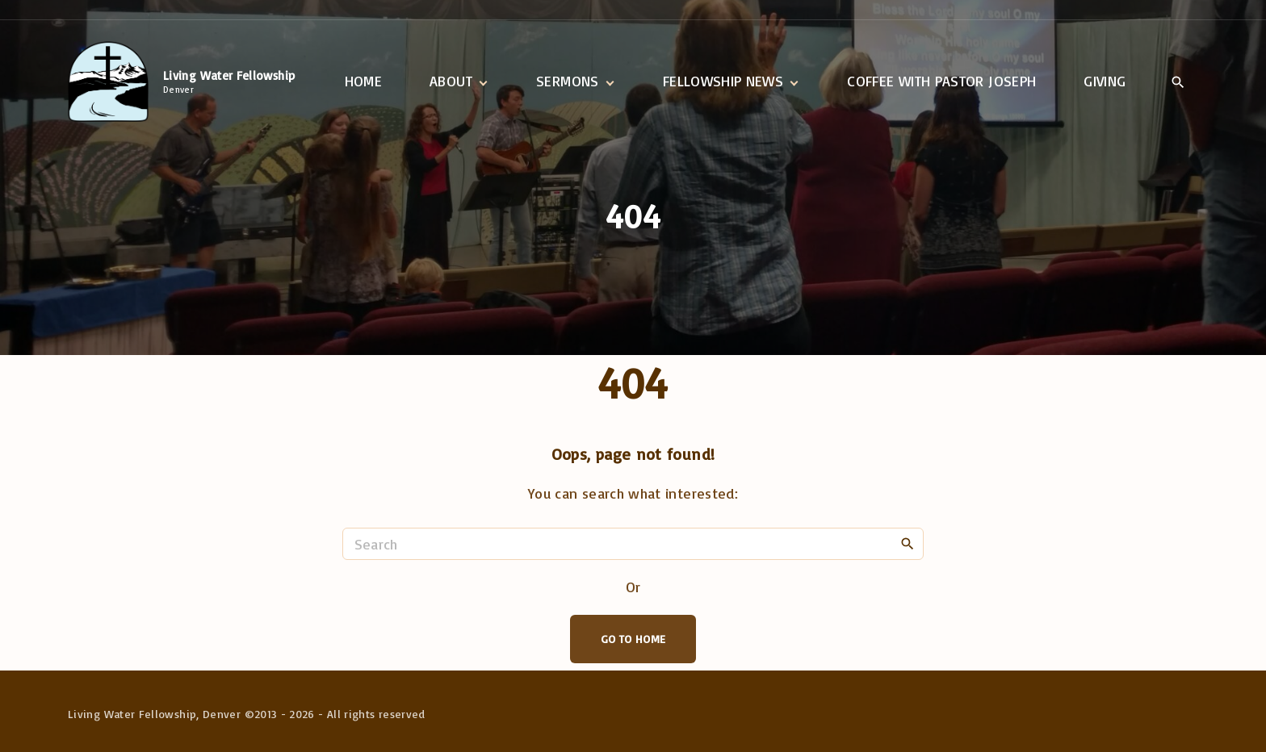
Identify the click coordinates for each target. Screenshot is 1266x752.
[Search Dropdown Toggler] (1177, 82)
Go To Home (633, 638)
